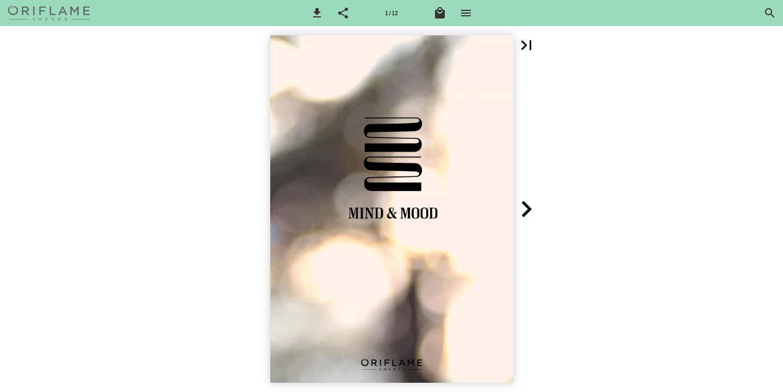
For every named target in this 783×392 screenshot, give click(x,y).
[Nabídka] (466, 13)
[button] (317, 13)
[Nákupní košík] (440, 13)
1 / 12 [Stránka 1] (391, 13)
